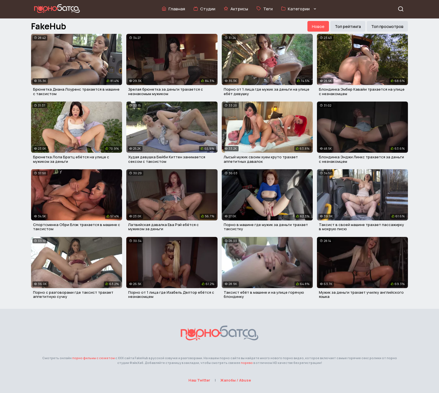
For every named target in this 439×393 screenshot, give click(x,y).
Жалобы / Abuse (235, 380)
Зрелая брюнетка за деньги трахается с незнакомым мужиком (165, 91)
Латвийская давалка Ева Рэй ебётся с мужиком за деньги (163, 227)
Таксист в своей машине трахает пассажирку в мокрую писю (361, 227)
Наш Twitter (199, 380)
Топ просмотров (387, 26)
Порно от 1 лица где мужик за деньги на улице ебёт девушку (266, 91)
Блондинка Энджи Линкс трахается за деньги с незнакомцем (361, 159)
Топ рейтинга (348, 26)
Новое (318, 26)
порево (247, 363)
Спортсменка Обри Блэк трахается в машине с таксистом (76, 227)
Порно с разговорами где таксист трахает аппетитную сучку (73, 294)
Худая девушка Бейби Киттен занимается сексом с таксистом (166, 159)
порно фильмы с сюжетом (93, 358)
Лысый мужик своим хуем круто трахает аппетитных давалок (261, 159)
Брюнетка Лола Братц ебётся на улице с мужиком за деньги (71, 159)
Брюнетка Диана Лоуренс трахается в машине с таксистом (76, 91)
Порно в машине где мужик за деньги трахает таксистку (266, 227)
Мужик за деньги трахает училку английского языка (361, 294)
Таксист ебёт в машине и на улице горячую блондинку (264, 294)
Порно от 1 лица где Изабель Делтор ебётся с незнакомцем (171, 294)
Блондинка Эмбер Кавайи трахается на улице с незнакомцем (362, 91)
